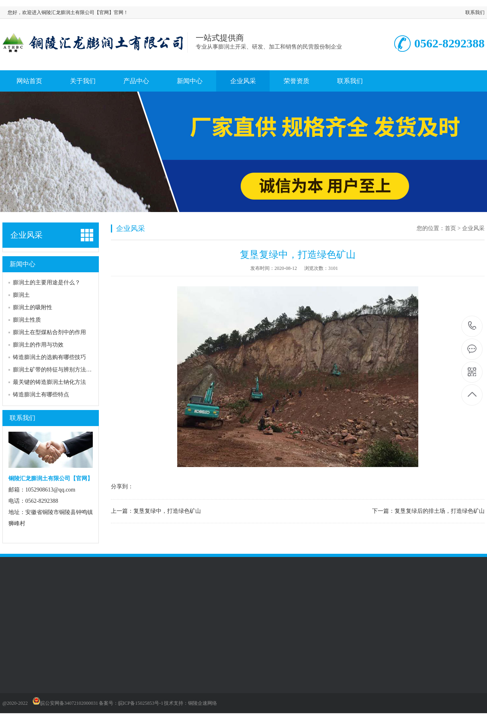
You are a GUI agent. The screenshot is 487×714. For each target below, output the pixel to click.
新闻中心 (190, 81)
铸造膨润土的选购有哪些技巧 (49, 357)
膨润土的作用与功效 (38, 345)
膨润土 (21, 295)
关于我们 (83, 81)
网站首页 (29, 81)
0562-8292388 (472, 326)
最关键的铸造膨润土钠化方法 (49, 382)
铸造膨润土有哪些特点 (41, 395)
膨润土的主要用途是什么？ (46, 282)
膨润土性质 (27, 320)
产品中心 (136, 81)
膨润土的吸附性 (32, 307)
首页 (450, 228)
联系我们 (475, 12)
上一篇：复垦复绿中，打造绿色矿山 (156, 511)
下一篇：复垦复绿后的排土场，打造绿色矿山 (428, 511)
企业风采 (243, 81)
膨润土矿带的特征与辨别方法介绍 (55, 370)
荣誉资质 (296, 81)
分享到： (122, 486)
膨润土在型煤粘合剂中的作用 (49, 332)
